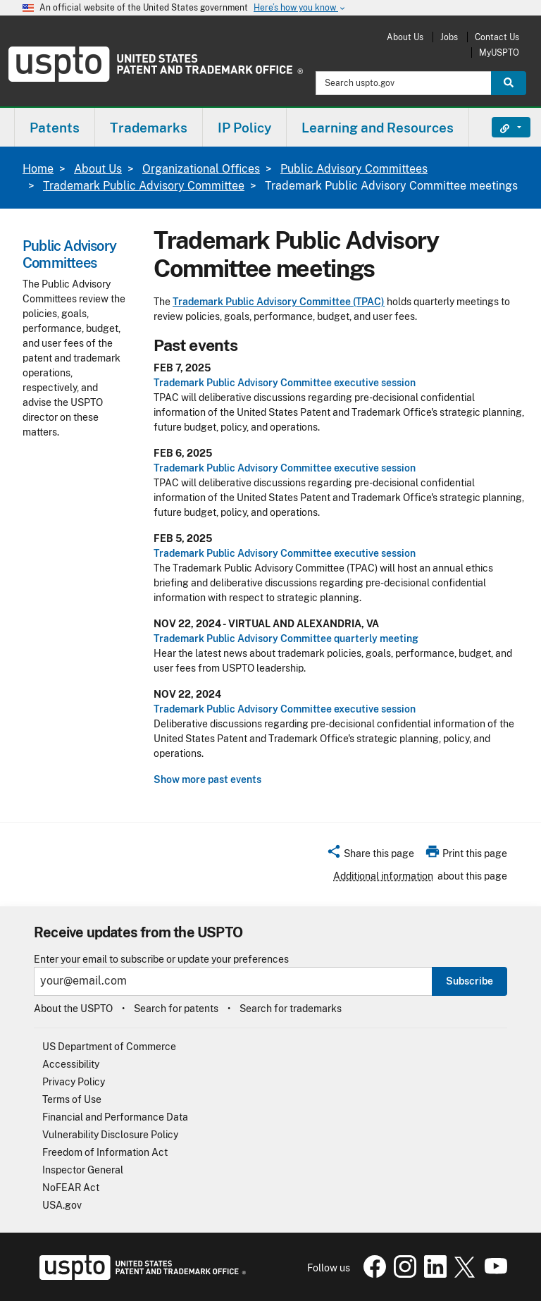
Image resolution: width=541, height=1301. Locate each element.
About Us (405, 37)
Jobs (449, 37)
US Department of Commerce (109, 1046)
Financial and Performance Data (115, 1117)
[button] (370, 855)
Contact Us (497, 37)
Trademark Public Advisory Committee (143, 185)
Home (38, 168)
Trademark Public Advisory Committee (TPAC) (279, 301)
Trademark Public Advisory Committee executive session (285, 382)
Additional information (383, 876)
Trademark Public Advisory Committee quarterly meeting (286, 638)
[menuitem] (54, 127)
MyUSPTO (499, 52)
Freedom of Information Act (105, 1152)
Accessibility (70, 1064)
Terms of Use (71, 1099)
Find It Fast (500, 127)
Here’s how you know (300, 8)
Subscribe (469, 981)
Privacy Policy (73, 1081)
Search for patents (176, 1008)
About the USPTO (73, 1008)
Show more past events (207, 779)
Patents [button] (55, 127)
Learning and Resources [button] (377, 127)
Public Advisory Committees (354, 168)
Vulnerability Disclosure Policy (110, 1134)
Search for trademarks (291, 1008)
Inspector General (82, 1170)
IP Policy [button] (244, 127)
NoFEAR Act (70, 1187)
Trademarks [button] (148, 127)
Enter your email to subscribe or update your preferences (161, 959)
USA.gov (62, 1205)
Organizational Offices (201, 168)
